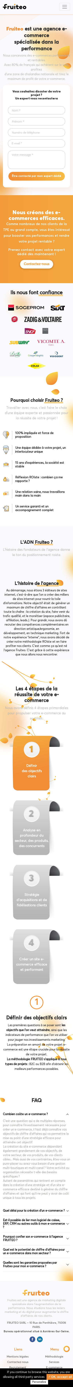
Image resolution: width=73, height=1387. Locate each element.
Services (54, 1362)
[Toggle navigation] (64, 7)
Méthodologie (54, 1356)
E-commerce (54, 1367)
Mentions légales (18, 1356)
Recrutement (17, 1367)
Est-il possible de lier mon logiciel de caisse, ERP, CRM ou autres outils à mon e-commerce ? (34, 1224)
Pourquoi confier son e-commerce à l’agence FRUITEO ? (33, 1238)
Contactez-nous (36, 264)
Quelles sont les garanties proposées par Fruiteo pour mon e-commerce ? (30, 1264)
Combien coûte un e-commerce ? (25, 1114)
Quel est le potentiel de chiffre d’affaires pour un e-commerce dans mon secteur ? (34, 1251)
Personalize (39, 1382)
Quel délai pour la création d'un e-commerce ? (34, 1210)
